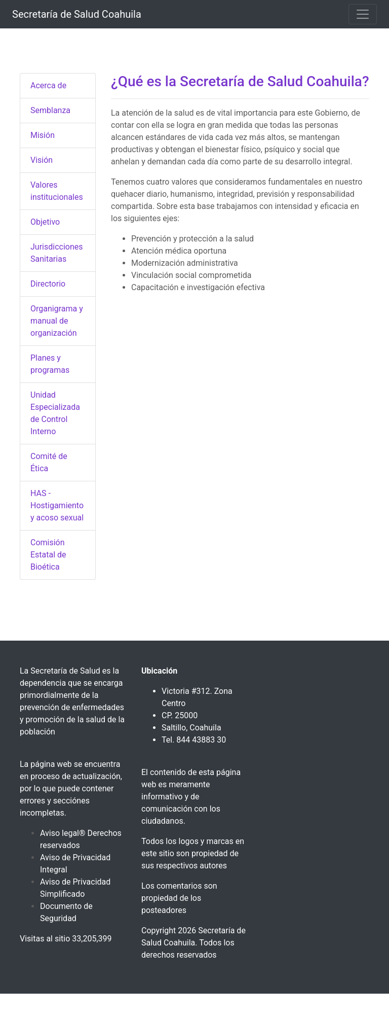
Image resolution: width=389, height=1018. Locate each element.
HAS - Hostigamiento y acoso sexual (57, 505)
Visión (41, 160)
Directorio (47, 284)
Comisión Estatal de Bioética (48, 555)
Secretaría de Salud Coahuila (76, 14)
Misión (42, 135)
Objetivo (45, 222)
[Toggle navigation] (362, 14)
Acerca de (48, 85)
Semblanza (50, 110)
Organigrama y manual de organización (56, 321)
